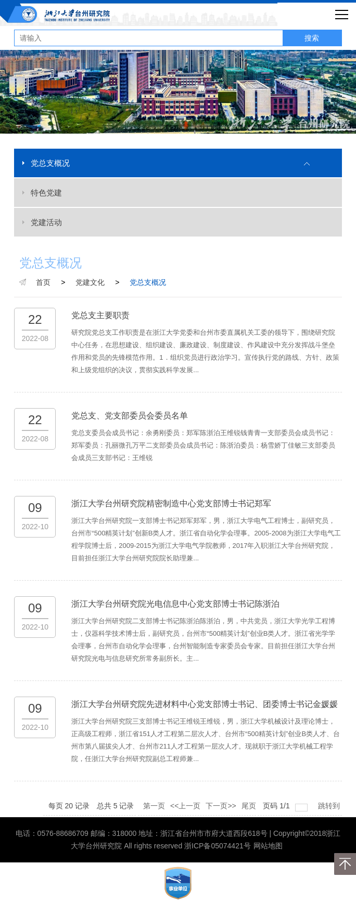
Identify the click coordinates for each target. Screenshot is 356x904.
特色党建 (46, 192)
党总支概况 (50, 163)
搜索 (311, 38)
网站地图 (268, 846)
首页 (43, 282)
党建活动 (46, 222)
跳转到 (330, 806)
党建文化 (90, 282)
